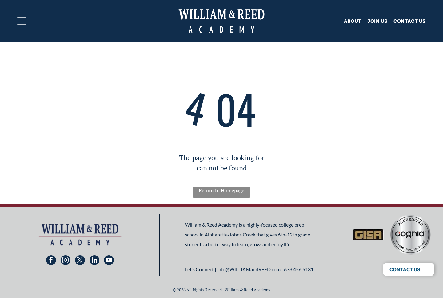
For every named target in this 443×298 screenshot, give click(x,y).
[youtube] (109, 261)
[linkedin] (94, 261)
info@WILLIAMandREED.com (249, 269)
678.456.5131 (298, 269)
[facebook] (51, 261)
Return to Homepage (221, 190)
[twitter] (80, 261)
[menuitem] (349, 21)
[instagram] (65, 261)
